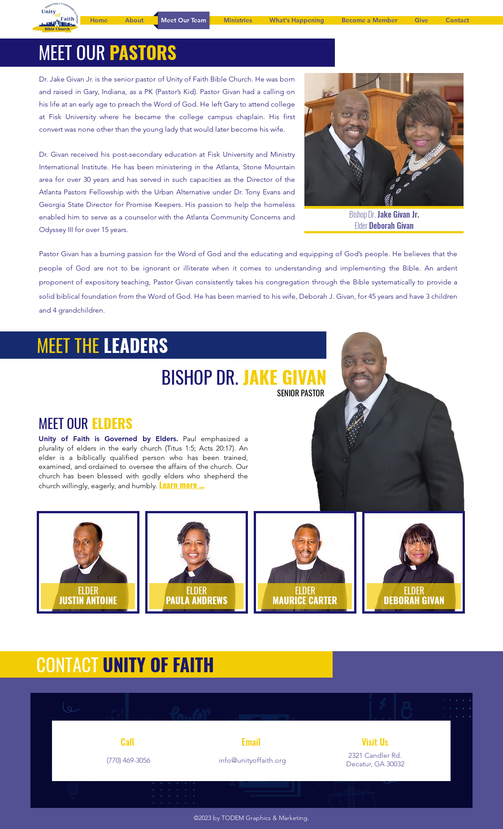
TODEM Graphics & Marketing (264, 818)
